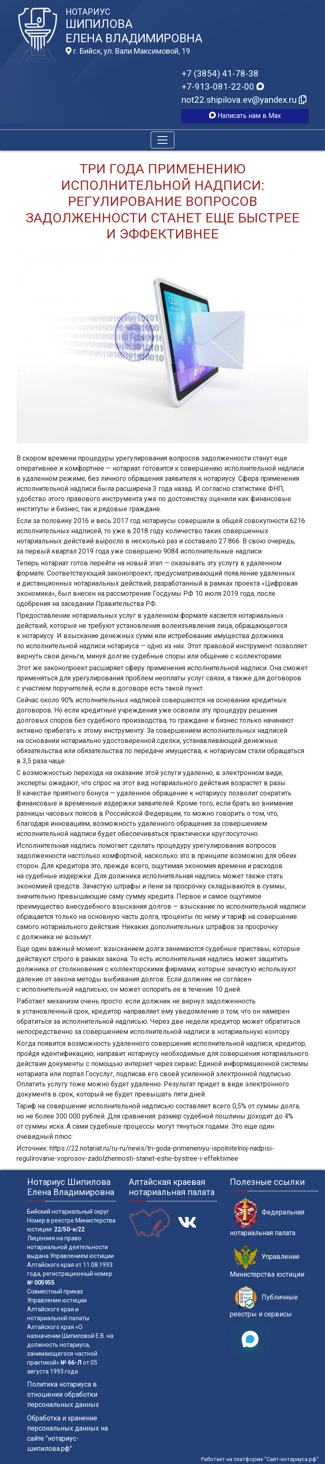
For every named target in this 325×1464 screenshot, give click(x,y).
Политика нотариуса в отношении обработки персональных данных (63, 1394)
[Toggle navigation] (162, 140)
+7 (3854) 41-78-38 (220, 74)
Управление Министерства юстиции (267, 1261)
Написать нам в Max (245, 116)
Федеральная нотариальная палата (267, 1217)
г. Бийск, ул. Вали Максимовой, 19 (128, 51)
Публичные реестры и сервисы (264, 1302)
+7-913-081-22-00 (223, 87)
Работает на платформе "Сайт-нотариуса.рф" (260, 1459)
